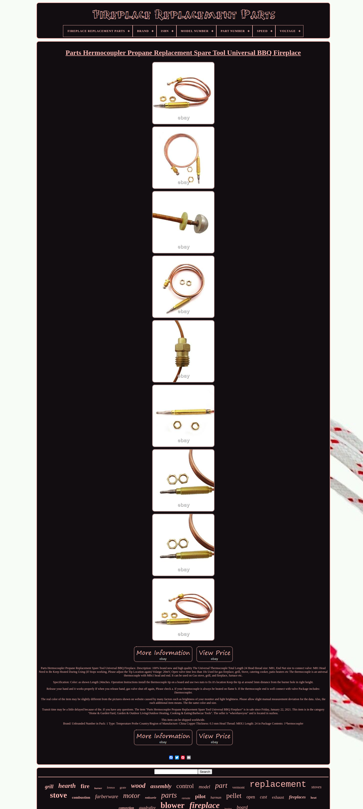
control (185, 786)
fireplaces (297, 797)
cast (263, 796)
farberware (106, 796)
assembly (161, 786)
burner (98, 788)
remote (186, 798)
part (221, 785)
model (204, 786)
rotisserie (150, 797)
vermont (238, 787)
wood (138, 785)
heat (313, 797)
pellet (233, 795)
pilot (200, 796)
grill (49, 786)
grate (123, 787)
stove (58, 795)
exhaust (278, 797)
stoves (316, 787)
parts (169, 795)
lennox (111, 787)
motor (131, 795)
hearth (67, 785)
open (250, 796)
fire (85, 786)
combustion (81, 797)
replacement (278, 785)
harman (216, 797)
